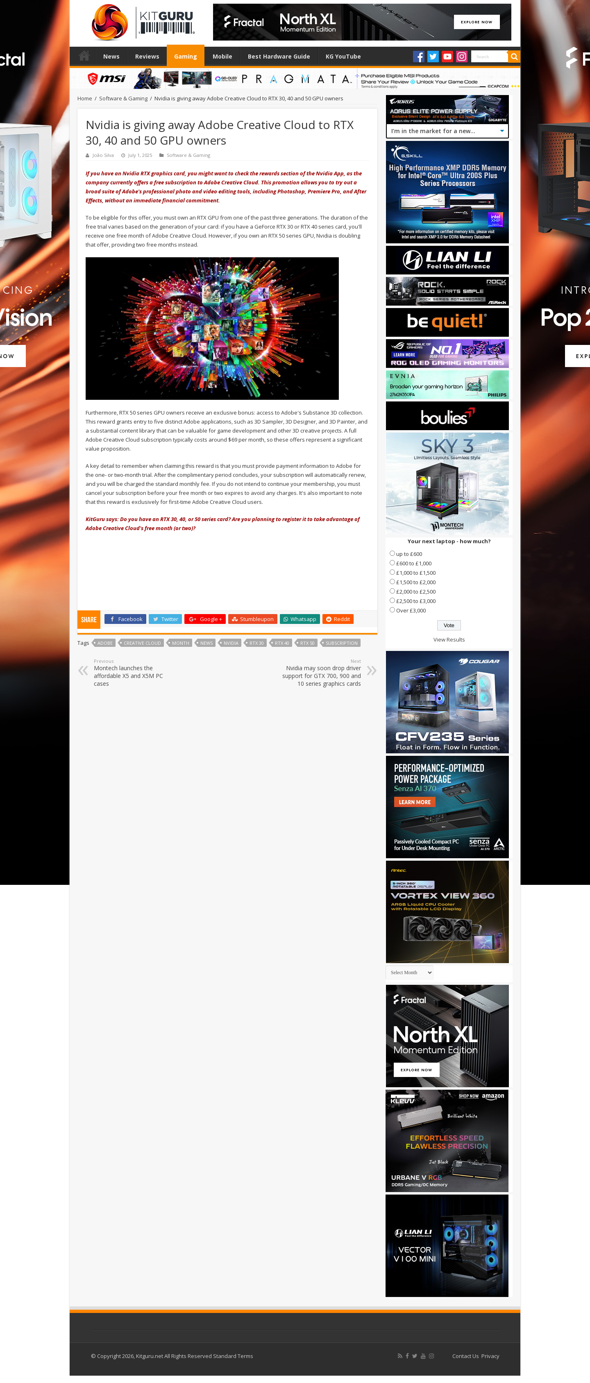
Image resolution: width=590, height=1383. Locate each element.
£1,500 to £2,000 (416, 582)
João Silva (103, 155)
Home (84, 55)
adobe (105, 643)
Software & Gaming (123, 98)
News (111, 56)
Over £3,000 (411, 610)
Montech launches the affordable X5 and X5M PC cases (136, 672)
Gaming (185, 56)
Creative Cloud (142, 643)
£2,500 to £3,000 (416, 601)
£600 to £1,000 (413, 563)
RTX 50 (307, 643)
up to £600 (409, 554)
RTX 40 (282, 643)
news (206, 643)
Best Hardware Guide (279, 56)
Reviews (147, 56)
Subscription (342, 643)
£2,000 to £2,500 (416, 591)
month (180, 643)
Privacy (490, 1356)
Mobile (222, 56)
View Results (449, 639)
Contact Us (465, 1356)
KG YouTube (343, 56)
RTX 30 (257, 643)
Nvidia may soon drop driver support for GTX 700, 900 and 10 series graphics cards (319, 672)
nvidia (231, 643)
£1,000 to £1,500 (416, 572)
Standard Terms (233, 1356)
